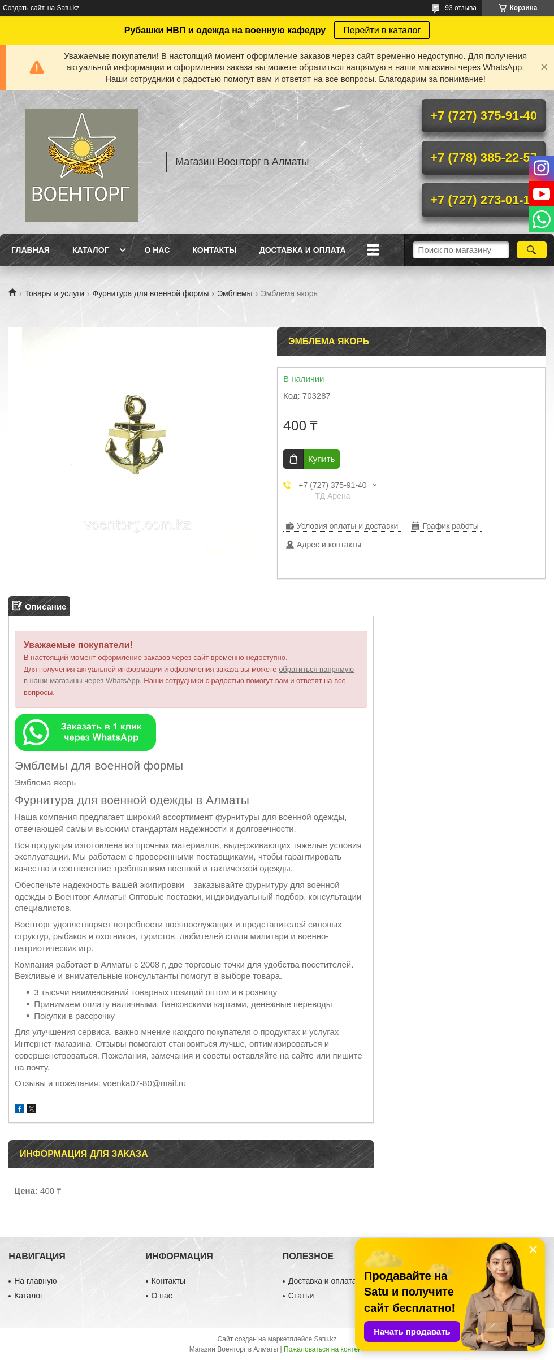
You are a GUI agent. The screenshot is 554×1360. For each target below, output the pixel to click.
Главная (30, 249)
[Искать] (532, 249)
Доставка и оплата (302, 249)
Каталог (90, 249)
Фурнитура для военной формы (151, 293)
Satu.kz (325, 1339)
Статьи (301, 1295)
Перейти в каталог (382, 30)
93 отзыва (461, 8)
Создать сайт (24, 8)
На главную (35, 1280)
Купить (321, 459)
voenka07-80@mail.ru (144, 1083)
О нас (157, 249)
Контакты (214, 249)
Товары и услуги (54, 293)
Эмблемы (234, 293)
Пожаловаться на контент (324, 1349)
